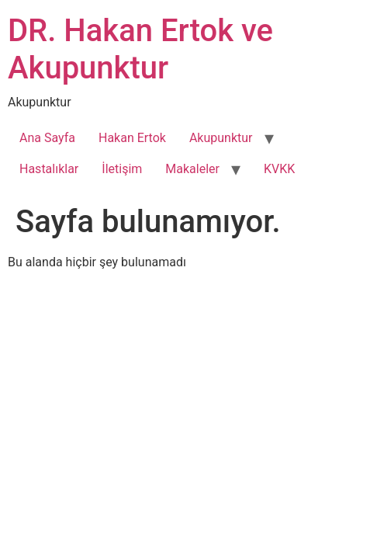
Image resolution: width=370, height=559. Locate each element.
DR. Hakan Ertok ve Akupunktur (140, 49)
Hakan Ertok (132, 137)
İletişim (122, 168)
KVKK (279, 168)
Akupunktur (221, 137)
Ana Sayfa (47, 137)
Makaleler (192, 168)
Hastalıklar (48, 168)
